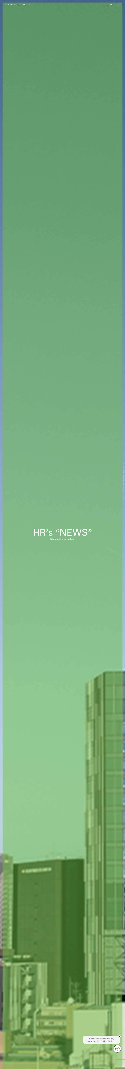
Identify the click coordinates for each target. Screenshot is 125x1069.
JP (108, 5)
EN (111, 5)
